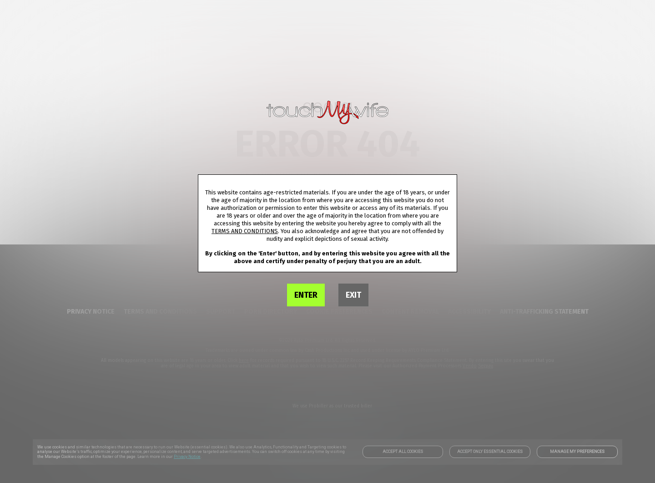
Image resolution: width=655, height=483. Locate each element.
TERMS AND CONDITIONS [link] (245, 231)
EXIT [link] (353, 295)
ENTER (305, 295)
